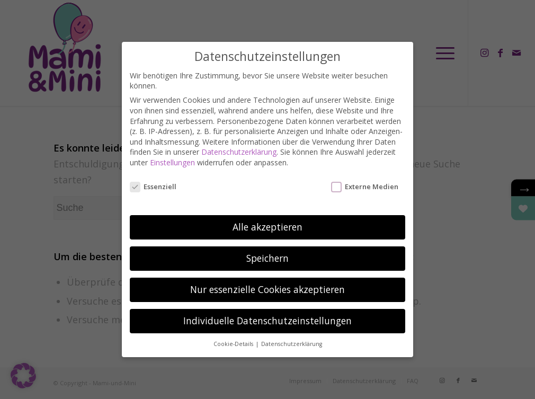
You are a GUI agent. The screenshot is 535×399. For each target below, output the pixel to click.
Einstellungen (172, 153)
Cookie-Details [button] (234, 335)
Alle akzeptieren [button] (267, 217)
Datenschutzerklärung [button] (291, 335)
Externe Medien (364, 177)
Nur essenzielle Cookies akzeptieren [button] (267, 280)
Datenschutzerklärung (239, 143)
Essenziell (153, 177)
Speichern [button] (267, 249)
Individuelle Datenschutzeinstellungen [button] (267, 311)
